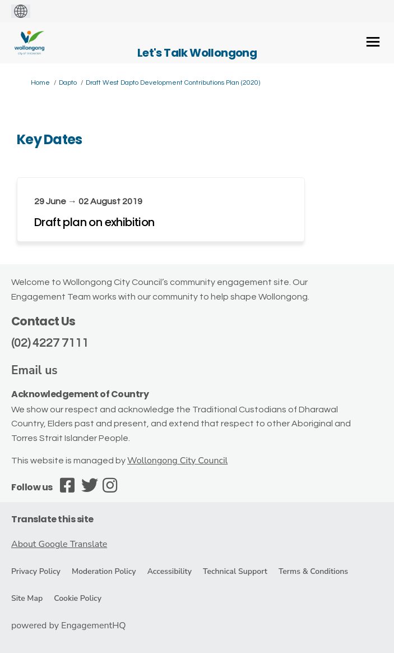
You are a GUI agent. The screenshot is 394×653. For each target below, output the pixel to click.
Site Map (27, 598)
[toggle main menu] (373, 42)
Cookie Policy (77, 598)
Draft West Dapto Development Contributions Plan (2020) (173, 82)
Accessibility (169, 571)
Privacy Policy (36, 571)
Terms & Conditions (313, 571)
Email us (34, 370)
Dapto (68, 82)
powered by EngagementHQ (68, 625)
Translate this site (52, 519)
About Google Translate (59, 544)
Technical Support (235, 571)
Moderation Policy (104, 571)
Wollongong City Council (177, 460)
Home (40, 82)
